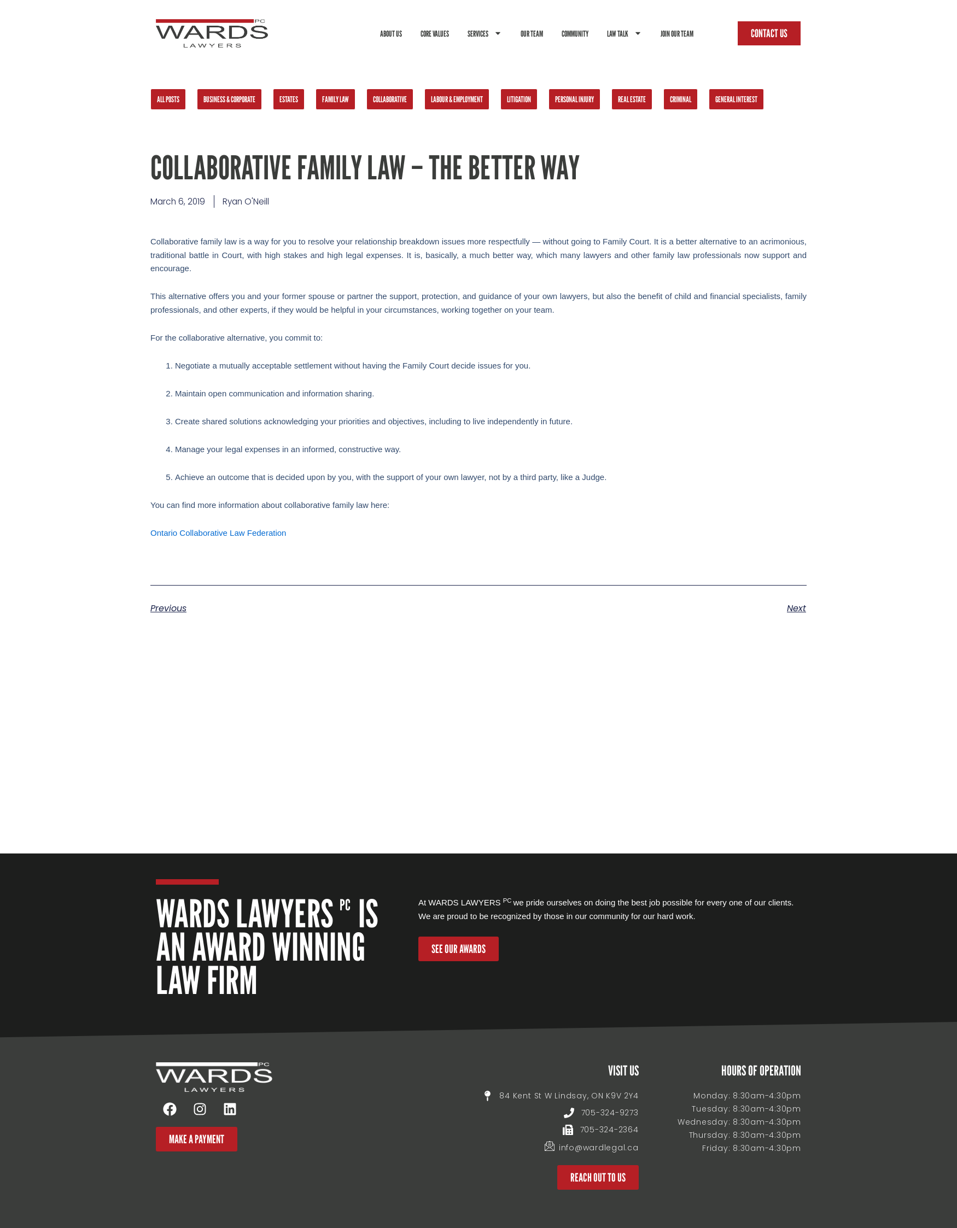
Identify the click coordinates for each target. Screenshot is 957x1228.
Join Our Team (677, 33)
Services (485, 33)
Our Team (532, 33)
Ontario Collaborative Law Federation (218, 533)
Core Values (435, 33)
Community (575, 33)
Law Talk (624, 33)
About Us (391, 33)
